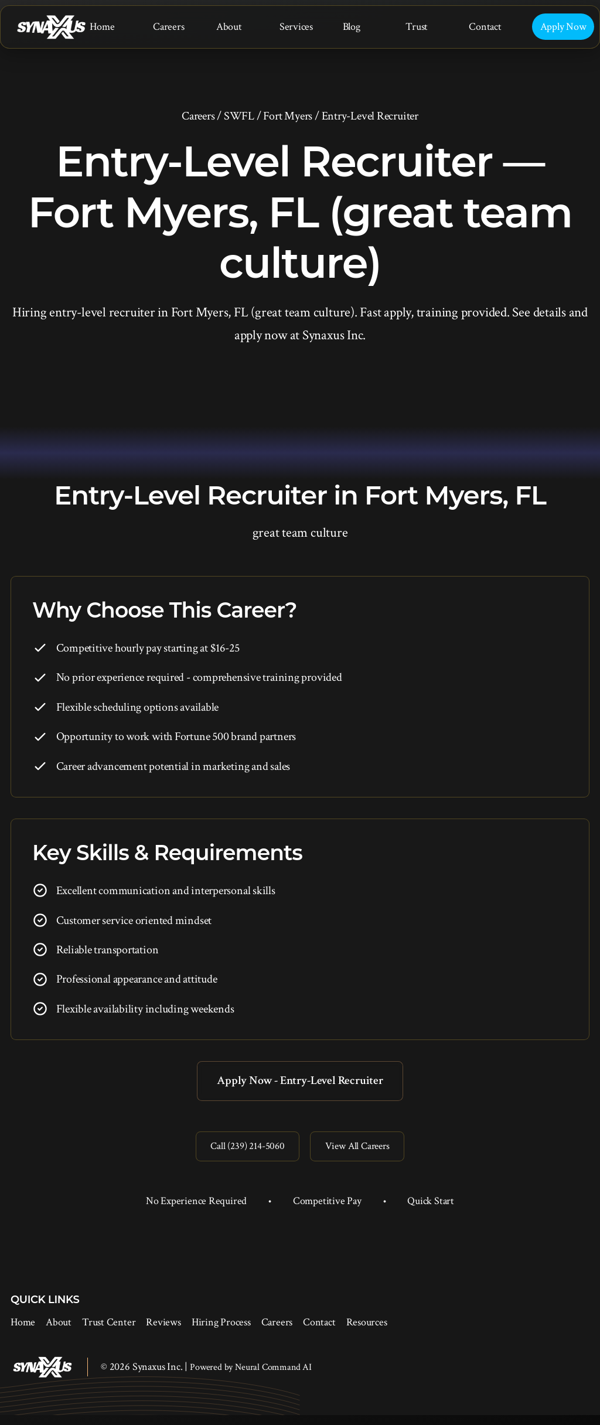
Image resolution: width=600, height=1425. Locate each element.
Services (296, 26)
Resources (366, 1332)
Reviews (163, 1332)
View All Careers (364, 1153)
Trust (416, 26)
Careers (168, 26)
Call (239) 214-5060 (241, 1153)
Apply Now (563, 26)
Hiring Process (221, 1332)
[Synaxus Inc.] (51, 27)
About (229, 26)
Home (102, 26)
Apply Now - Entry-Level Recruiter (300, 1082)
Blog (351, 26)
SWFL (239, 116)
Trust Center (108, 1332)
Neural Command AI (273, 1377)
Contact (485, 26)
